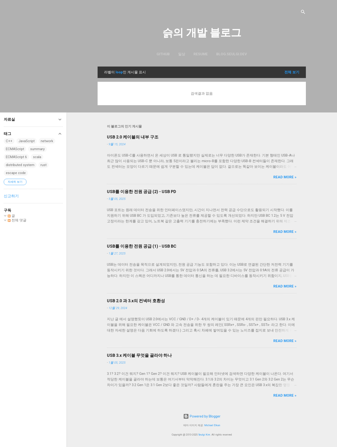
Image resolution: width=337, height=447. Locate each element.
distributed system (20, 165)
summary (37, 149)
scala (37, 157)
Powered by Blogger (201, 416)
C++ (9, 141)
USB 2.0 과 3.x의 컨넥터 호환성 (136, 300)
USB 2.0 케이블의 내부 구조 (132, 136)
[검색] (303, 13)
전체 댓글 (17, 220)
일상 (181, 54)
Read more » (285, 177)
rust (43, 165)
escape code (16, 173)
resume (201, 54)
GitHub (163, 54)
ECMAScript (15, 149)
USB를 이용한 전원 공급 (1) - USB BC (141, 246)
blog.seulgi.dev (231, 54)
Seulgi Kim (204, 434)
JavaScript (26, 141)
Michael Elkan (212, 425)
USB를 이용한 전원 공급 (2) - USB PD (141, 191)
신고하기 (11, 196)
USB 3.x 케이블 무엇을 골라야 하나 (139, 355)
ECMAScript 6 (16, 157)
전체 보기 (291, 72)
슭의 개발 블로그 (201, 32)
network (47, 141)
